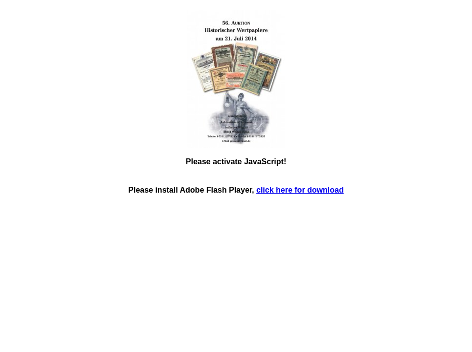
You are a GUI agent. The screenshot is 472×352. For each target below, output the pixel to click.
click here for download (300, 190)
